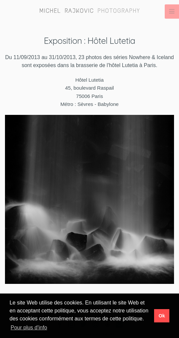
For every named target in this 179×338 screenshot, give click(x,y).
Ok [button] (161, 315)
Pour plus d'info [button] (29, 327)
